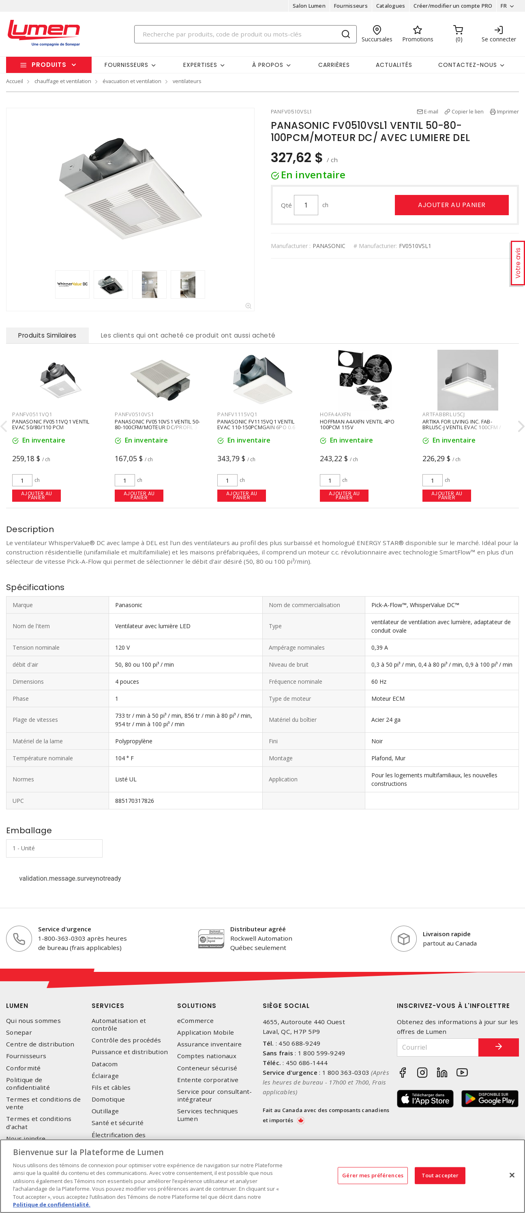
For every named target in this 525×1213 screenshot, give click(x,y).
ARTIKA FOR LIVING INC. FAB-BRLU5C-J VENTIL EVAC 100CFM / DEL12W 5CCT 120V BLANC (461, 426)
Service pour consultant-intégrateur (214, 1095)
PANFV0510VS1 (134, 414)
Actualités (394, 65)
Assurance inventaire (209, 1044)
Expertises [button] (200, 65)
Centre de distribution (40, 1044)
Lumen (17, 1005)
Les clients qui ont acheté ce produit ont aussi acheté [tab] (188, 335)
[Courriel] (438, 1047)
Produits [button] (49, 64)
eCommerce (195, 1021)
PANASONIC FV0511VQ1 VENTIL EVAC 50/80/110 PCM (51, 423)
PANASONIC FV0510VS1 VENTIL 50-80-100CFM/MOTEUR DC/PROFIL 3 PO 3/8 (157, 426)
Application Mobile (205, 1032)
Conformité (23, 1068)
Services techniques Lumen (207, 1115)
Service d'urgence (64, 929)
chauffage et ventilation (62, 81)
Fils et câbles (111, 1087)
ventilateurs (187, 81)
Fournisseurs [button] (126, 65)
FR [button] (504, 5)
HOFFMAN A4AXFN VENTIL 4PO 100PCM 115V (357, 423)
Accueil (14, 81)
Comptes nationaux (206, 1056)
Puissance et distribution (130, 1052)
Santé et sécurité (118, 1123)
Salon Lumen (309, 5)
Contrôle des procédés (126, 1040)
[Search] (245, 34)
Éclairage (105, 1076)
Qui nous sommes (33, 1021)
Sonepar (19, 1032)
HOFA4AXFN (335, 414)
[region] (262, 1176)
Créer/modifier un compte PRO (453, 5)
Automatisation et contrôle (119, 1024)
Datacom (105, 1064)
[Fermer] (512, 1175)
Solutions (196, 1005)
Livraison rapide (447, 934)
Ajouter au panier (452, 205)
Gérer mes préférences (372, 1175)
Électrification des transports (119, 1139)
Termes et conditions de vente (43, 1103)
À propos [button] (267, 65)
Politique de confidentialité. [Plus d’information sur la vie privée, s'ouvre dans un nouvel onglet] (51, 1204)
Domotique (108, 1099)
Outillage (105, 1111)
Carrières (334, 65)
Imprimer (508, 111)
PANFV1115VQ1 (237, 414)
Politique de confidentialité (28, 1083)
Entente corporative (208, 1080)
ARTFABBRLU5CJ (443, 414)
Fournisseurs (351, 5)
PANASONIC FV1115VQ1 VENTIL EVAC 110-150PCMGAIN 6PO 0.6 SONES (256, 426)
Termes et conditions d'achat (38, 1122)
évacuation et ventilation (132, 81)
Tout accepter (440, 1175)
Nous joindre (25, 1138)
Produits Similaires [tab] (47, 335)
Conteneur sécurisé (207, 1068)
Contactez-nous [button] (467, 65)
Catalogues (390, 5)
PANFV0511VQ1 (32, 414)
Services (108, 1005)
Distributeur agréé (258, 929)
